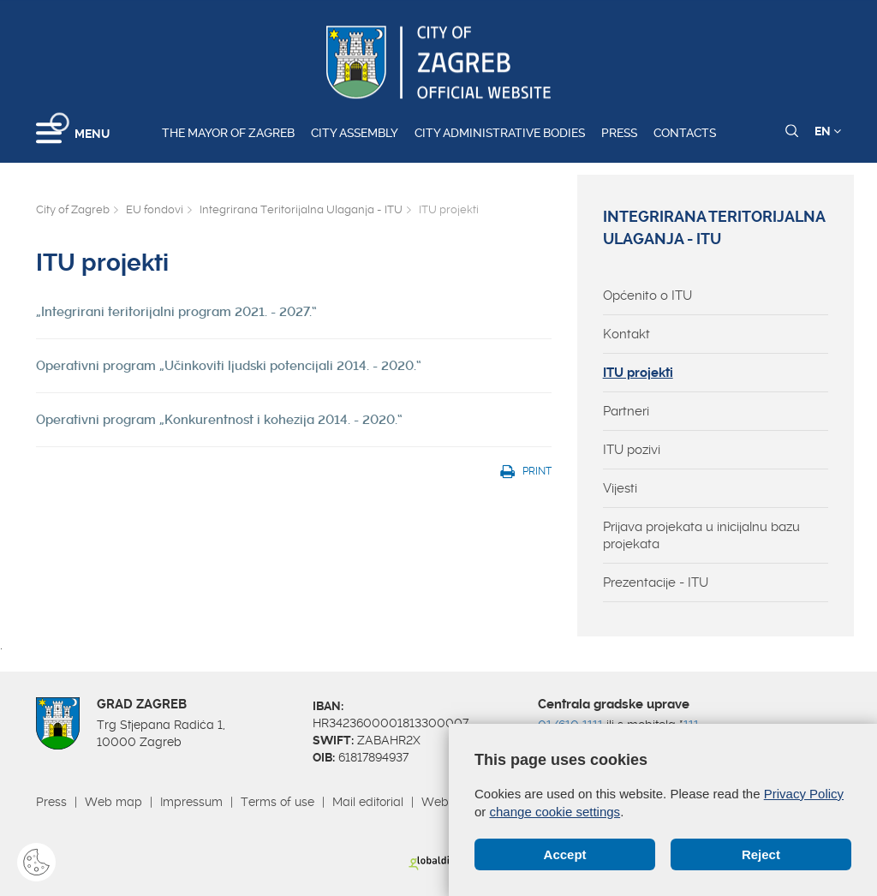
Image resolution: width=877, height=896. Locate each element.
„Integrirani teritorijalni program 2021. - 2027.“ (176, 312)
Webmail (447, 802)
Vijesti (620, 488)
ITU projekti (638, 372)
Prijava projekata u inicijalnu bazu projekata (701, 535)
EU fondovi (154, 209)
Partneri (626, 411)
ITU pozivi (631, 449)
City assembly (354, 133)
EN (827, 131)
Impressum (191, 802)
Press (619, 133)
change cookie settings (555, 811)
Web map (113, 802)
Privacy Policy (804, 793)
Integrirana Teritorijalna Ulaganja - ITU (301, 209)
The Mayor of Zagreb (228, 133)
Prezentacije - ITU (655, 582)
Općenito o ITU (647, 295)
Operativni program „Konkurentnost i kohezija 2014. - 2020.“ (219, 419)
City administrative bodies (500, 133)
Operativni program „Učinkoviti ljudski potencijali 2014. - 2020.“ (228, 365)
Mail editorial (367, 802)
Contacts (684, 133)
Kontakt (626, 334)
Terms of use (277, 802)
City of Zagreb (73, 209)
